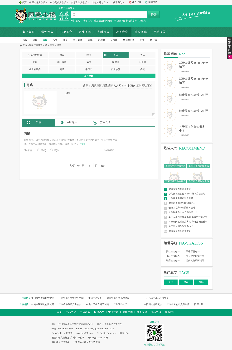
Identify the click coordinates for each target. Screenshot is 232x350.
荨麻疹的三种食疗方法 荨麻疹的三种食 (188, 221)
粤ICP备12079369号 (98, 337)
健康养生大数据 (79, 2)
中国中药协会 (95, 298)
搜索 (154, 14)
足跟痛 (114, 40)
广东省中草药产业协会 (157, 298)
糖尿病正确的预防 (103, 20)
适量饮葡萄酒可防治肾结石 (182, 203)
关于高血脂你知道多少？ (181, 226)
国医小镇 (198, 304)
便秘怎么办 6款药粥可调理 (182, 207)
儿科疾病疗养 (173, 256)
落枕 (90, 40)
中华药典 (85, 312)
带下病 (153, 40)
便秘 (201, 282)
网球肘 (101, 40)
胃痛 (45, 40)
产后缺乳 (115, 69)
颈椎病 (142, 20)
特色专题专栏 (99, 2)
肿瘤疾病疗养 (173, 260)
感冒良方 (87, 20)
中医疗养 (113, 312)
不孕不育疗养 (193, 251)
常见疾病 (122, 32)
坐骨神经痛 (128, 40)
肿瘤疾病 (141, 32)
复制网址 (141, 85)
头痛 (55, 40)
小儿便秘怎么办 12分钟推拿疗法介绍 (187, 193)
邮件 (124, 85)
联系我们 (170, 312)
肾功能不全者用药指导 (125, 20)
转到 (103, 166)
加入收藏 (136, 2)
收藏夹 (131, 85)
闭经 (142, 40)
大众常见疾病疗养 (195, 256)
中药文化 (71, 312)
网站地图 (152, 2)
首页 (24, 2)
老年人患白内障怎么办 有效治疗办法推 (188, 217)
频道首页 (29, 32)
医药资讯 (156, 312)
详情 (82, 144)
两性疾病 (85, 32)
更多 (149, 85)
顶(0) (41, 150)
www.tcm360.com (84, 333)
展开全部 (88, 76)
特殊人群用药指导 (195, 260)
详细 (68, 93)
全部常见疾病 (35, 55)
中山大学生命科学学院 (42, 298)
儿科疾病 (103, 32)
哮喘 (35, 40)
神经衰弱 (77, 40)
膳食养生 (99, 312)
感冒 (25, 40)
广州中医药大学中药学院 (71, 298)
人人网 (117, 85)
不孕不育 (66, 32)
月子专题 (142, 312)
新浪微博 (107, 85)
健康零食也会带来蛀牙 (193, 94)
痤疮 (142, 69)
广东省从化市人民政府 (178, 304)
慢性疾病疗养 (173, 251)
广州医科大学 (120, 304)
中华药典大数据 (58, 2)
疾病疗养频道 (36, 45)
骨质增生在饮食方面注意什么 (183, 212)
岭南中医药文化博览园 (118, 298)
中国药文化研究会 (153, 304)
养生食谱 (105, 122)
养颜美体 (127, 312)
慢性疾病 (47, 32)
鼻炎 (170, 282)
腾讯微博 (96, 85)
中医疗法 (72, 122)
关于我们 (117, 2)
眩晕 (65, 40)
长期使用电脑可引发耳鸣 (181, 198)
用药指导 (159, 32)
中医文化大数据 (37, 2)
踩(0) (54, 150)
